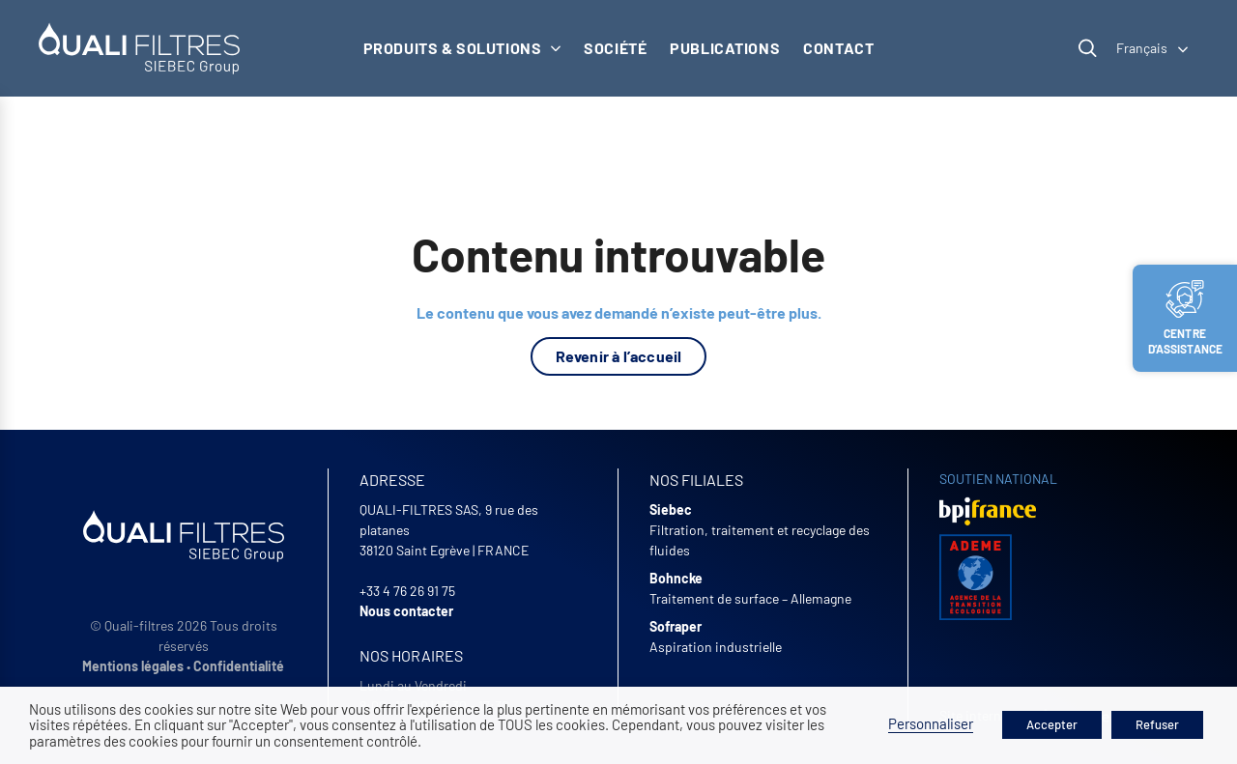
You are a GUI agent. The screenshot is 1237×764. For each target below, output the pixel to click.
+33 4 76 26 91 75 (407, 590)
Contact (838, 48)
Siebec (670, 509)
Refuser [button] (1157, 724)
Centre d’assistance (1185, 317)
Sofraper (675, 626)
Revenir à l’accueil (619, 356)
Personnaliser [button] (930, 723)
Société (615, 48)
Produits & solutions (462, 48)
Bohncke (676, 578)
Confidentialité (238, 666)
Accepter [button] (1052, 724)
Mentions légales (133, 666)
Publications (725, 48)
